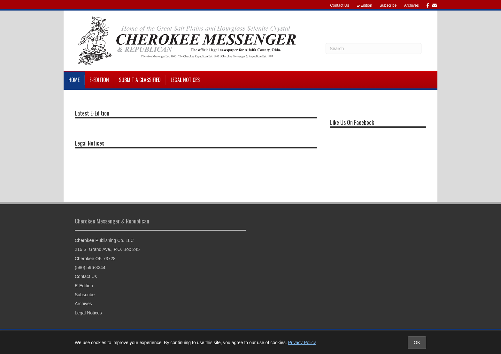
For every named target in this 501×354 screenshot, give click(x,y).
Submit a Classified (140, 80)
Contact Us (339, 5)
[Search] (373, 48)
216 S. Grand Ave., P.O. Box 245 (107, 249)
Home (74, 80)
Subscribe (388, 5)
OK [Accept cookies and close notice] (417, 342)
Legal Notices (185, 80)
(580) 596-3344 (90, 267)
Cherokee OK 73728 (95, 258)
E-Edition (364, 5)
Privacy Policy (302, 342)
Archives (411, 5)
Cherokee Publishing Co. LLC (104, 240)
